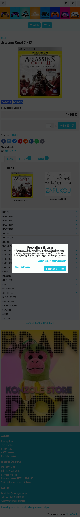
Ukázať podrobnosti (22, 267)
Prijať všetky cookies (55, 268)
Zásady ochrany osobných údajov (52, 260)
